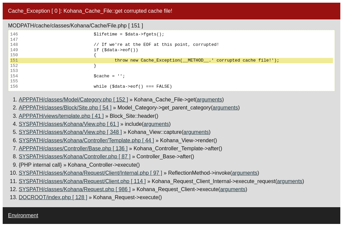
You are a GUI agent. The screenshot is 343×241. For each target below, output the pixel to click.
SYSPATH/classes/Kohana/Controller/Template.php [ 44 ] (86, 140)
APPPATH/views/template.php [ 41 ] (61, 116)
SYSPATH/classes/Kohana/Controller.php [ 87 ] (75, 156)
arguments (209, 99)
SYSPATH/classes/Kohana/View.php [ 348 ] (70, 132)
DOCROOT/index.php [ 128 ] (53, 197)
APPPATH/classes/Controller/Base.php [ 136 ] (73, 148)
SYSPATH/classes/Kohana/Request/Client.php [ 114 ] (82, 181)
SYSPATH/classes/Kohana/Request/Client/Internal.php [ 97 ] (90, 173)
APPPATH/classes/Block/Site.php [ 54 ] (65, 107)
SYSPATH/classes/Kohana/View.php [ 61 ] (69, 124)
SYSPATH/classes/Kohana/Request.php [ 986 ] (75, 189)
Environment (23, 215)
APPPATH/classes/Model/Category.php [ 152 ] (73, 99)
